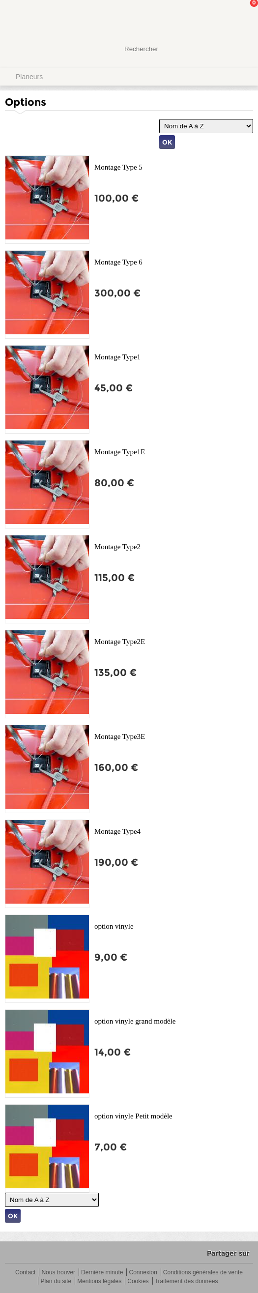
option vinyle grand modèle (134, 1021)
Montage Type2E (119, 642)
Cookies (137, 1281)
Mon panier (243, 17)
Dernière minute (102, 1272)
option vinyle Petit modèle (133, 1116)
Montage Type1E (119, 452)
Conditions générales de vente (203, 1272)
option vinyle (114, 926)
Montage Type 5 (118, 167)
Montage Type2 (117, 547)
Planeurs (29, 77)
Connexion (143, 1272)
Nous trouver (58, 1272)
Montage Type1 (117, 357)
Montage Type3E (119, 736)
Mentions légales (99, 1281)
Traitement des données (186, 1281)
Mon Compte (214, 17)
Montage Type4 (117, 831)
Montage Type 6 (118, 262)
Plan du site (55, 1281)
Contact (25, 1272)
